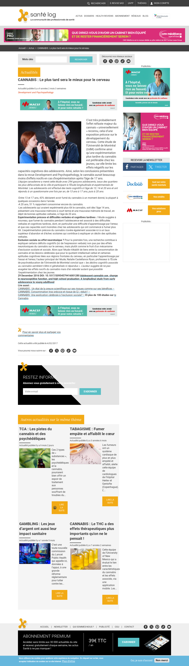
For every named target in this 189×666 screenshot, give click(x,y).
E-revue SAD (117, 3)
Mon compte (161, 3)
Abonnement (122, 16)
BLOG (145, 16)
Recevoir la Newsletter (146, 160)
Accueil (22, 48)
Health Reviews (104, 16)
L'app (130, 3)
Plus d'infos (68, 661)
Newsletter (61, 627)
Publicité (104, 627)
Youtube (74, 350)
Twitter (111, 60)
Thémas (141, 3)
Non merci (162, 660)
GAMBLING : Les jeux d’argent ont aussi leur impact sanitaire (38, 529)
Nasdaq (157, 13)
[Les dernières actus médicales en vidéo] (146, 261)
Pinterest (117, 60)
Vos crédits (158, 197)
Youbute (129, 60)
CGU (117, 627)
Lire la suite (62, 507)
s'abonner (128, 642)
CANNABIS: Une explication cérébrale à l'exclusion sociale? (51, 295)
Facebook (105, 60)
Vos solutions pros (159, 210)
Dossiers (89, 16)
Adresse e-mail (31, 386)
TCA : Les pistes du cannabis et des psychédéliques (35, 434)
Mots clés (27, 59)
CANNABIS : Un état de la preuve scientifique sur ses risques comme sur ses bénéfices (65, 288)
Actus (79, 16)
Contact (129, 627)
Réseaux (136, 16)
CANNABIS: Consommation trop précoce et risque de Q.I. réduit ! (53, 291)
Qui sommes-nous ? (83, 627)
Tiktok (123, 60)
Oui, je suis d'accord (141, 660)
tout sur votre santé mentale (159, 183)
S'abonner (90, 391)
